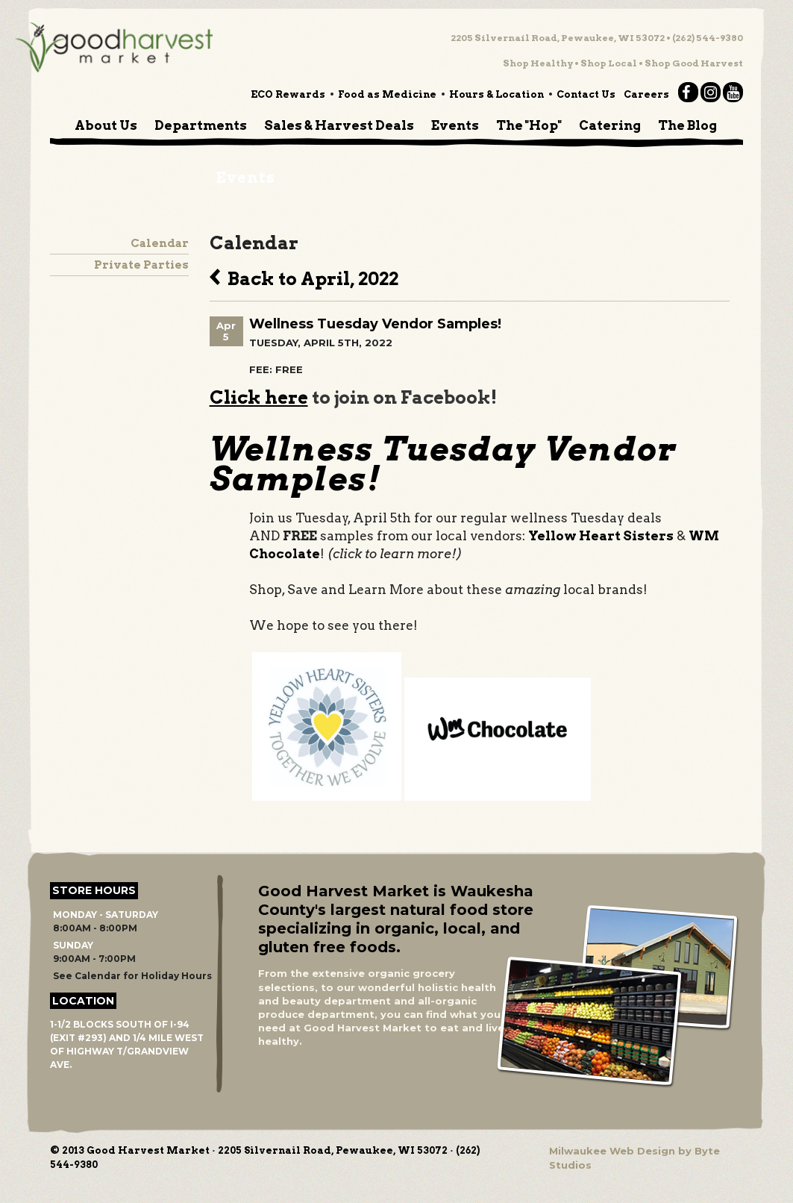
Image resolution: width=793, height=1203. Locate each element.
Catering (610, 125)
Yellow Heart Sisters (601, 535)
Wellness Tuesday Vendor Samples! (375, 324)
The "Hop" (529, 125)
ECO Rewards (288, 94)
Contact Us (586, 94)
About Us (106, 125)
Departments (200, 125)
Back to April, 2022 (304, 277)
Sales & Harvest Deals (339, 125)
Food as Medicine (387, 94)
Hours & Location (496, 94)
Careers (646, 94)
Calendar (160, 243)
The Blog (687, 125)
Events (455, 125)
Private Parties (141, 265)
